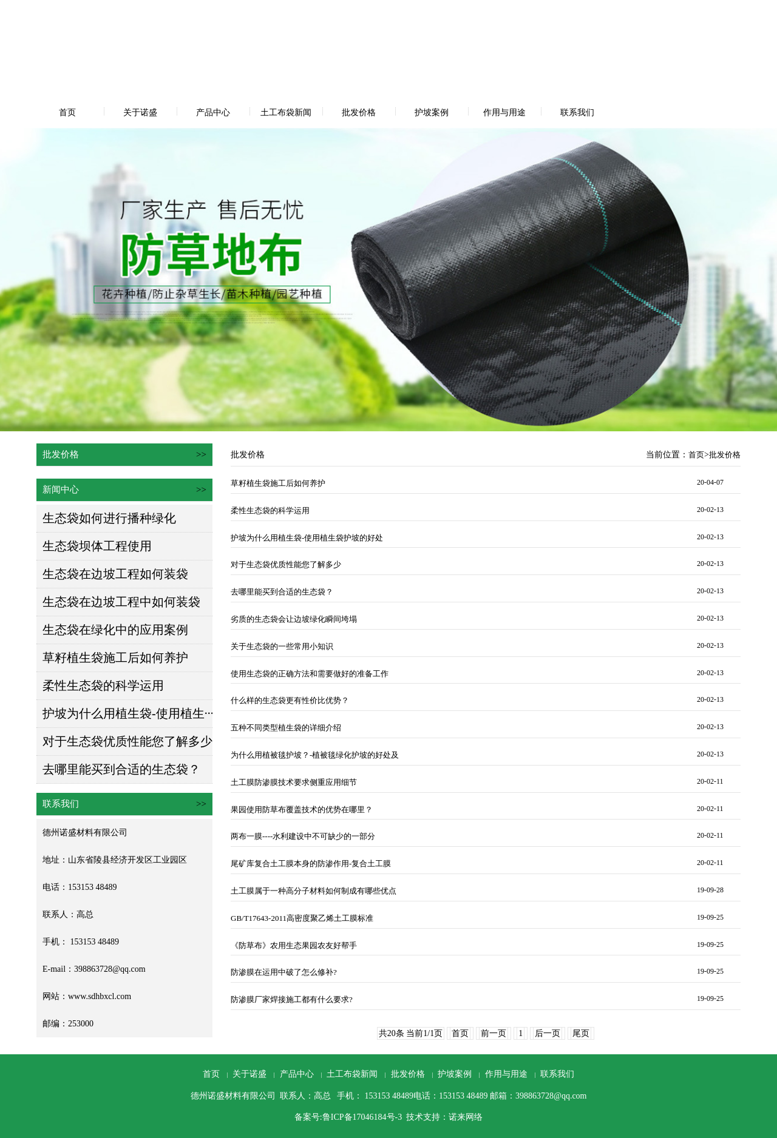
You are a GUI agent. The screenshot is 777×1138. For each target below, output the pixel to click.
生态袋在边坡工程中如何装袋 (121, 601)
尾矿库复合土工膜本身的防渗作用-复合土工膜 (311, 863)
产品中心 (213, 112)
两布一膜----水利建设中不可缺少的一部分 (303, 836)
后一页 (547, 1033)
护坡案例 (432, 112)
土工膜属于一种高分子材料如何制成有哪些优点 (313, 890)
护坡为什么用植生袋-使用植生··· (128, 713)
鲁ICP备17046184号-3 (362, 1117)
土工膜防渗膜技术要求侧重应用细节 (294, 782)
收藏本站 (681, 11)
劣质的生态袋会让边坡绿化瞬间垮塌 (294, 619)
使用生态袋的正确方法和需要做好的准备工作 (309, 673)
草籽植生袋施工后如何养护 (115, 657)
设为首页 (644, 11)
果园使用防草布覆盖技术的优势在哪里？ (302, 809)
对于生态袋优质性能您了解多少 (127, 741)
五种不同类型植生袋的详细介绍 (286, 727)
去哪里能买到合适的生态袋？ (121, 769)
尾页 (580, 1033)
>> (201, 454)
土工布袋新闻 (285, 112)
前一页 (493, 1033)
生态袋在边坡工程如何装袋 (115, 574)
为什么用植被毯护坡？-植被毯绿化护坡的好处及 (315, 754)
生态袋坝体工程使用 (97, 546)
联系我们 (577, 112)
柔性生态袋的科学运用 (103, 685)
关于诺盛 (140, 112)
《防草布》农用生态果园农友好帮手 (294, 945)
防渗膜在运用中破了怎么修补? (284, 972)
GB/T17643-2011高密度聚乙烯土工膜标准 (302, 918)
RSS (746, 11)
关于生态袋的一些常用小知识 (282, 646)
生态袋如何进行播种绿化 (109, 518)
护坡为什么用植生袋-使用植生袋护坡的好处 (307, 537)
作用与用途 (504, 112)
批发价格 (359, 112)
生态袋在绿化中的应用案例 (115, 629)
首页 (67, 112)
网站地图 (717, 11)
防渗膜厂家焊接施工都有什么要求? (292, 999)
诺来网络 (466, 1117)
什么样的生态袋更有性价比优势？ (290, 700)
